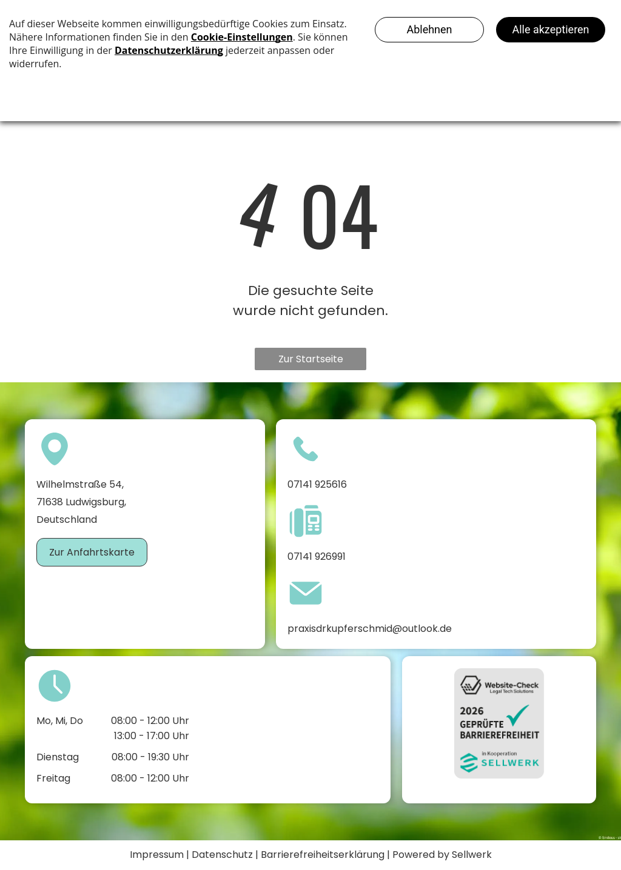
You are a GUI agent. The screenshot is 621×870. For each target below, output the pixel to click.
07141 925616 (317, 484)
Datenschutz (222, 855)
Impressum (157, 855)
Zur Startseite (310, 359)
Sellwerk (472, 855)
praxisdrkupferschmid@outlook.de (369, 629)
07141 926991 (316, 556)
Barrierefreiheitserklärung (322, 855)
